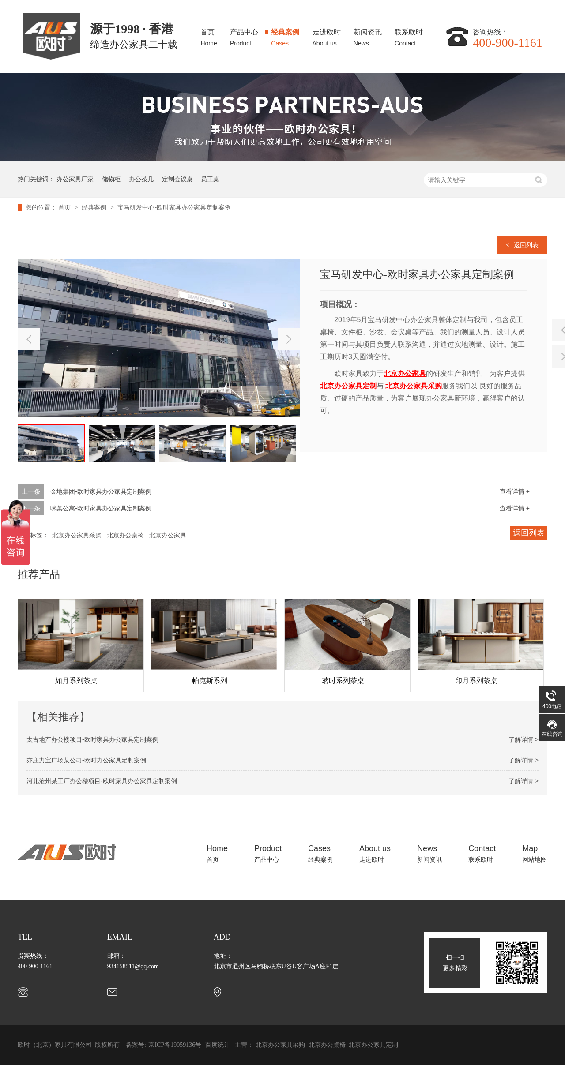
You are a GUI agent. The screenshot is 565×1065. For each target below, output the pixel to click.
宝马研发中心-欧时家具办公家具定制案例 (174, 207)
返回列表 (526, 244)
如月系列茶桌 (188, 680)
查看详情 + (515, 491)
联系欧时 (409, 35)
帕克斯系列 (321, 680)
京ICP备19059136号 (174, 1045)
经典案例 (285, 35)
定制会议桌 (177, 179)
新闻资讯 (368, 35)
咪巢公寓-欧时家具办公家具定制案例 (100, 508)
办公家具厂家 (75, 179)
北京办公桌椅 (125, 535)
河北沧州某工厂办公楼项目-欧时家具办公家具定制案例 (101, 780)
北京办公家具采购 (77, 535)
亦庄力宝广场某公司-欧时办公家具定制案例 (86, 760)
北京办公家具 (167, 535)
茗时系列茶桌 (454, 680)
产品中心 (244, 35)
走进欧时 (327, 35)
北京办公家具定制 (373, 1045)
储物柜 (111, 179)
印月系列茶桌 (55, 680)
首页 (208, 35)
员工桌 (210, 179)
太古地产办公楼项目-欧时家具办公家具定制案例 (92, 739)
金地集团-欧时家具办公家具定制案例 (100, 491)
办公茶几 (141, 179)
